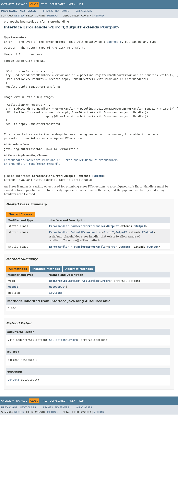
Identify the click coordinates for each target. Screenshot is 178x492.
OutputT (113, 226)
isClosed (55, 292)
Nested (19, 15)
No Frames (62, 11)
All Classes (84, 11)
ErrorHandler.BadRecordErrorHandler (32, 160)
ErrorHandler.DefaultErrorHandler (90, 160)
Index (71, 4)
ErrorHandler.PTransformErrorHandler (33, 163)
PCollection (90, 280)
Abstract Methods (79, 268)
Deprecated (57, 4)
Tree (44, 4)
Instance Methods (46, 268)
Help (80, 4)
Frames (48, 11)
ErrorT (109, 232)
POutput (108, 27)
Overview (7, 4)
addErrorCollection (64, 280)
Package (21, 4)
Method (52, 15)
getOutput (56, 286)
